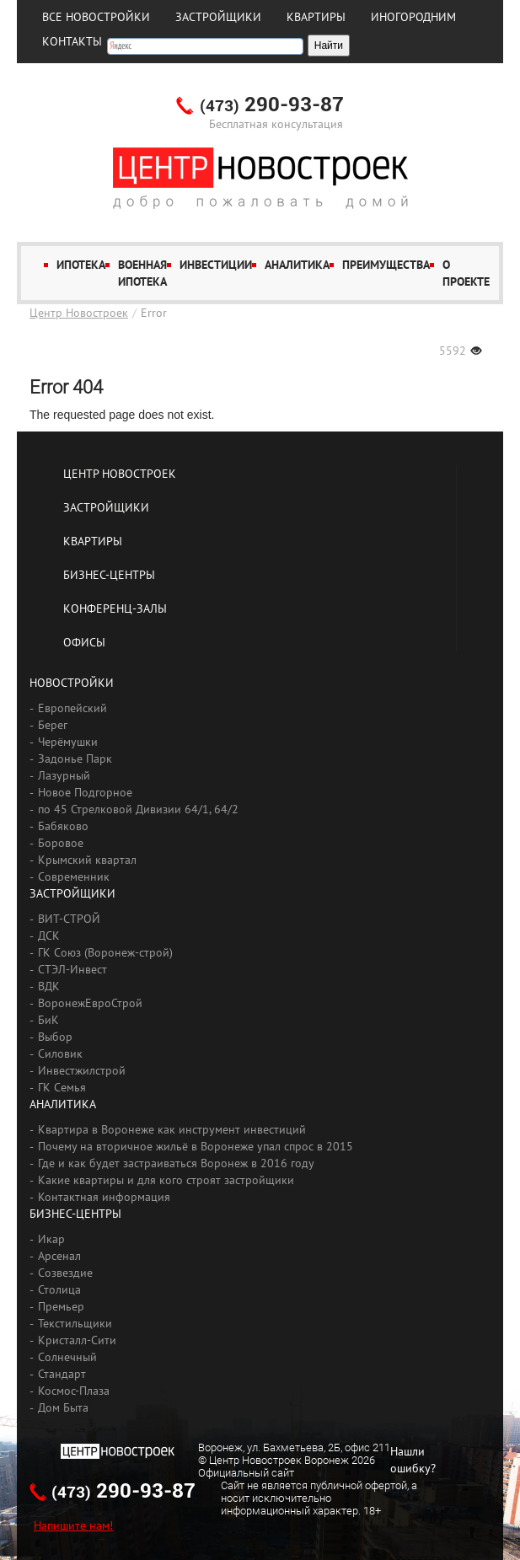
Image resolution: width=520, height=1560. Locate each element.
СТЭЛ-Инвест (72, 969)
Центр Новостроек (78, 312)
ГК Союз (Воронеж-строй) (105, 952)
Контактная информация (104, 1196)
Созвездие (65, 1272)
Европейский (72, 708)
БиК (48, 1019)
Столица (59, 1289)
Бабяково (63, 826)
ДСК (49, 935)
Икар (51, 1238)
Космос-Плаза (74, 1390)
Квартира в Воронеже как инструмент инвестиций (172, 1129)
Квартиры (316, 16)
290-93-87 (272, 105)
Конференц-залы (115, 608)
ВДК (49, 986)
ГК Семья (62, 1087)
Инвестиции (216, 264)
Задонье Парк (75, 758)
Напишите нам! (73, 1525)
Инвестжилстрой (82, 1070)
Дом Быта (63, 1407)
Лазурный (64, 775)
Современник (74, 876)
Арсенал (59, 1255)
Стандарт (62, 1373)
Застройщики (218, 16)
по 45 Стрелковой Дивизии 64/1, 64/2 (138, 809)
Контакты (72, 41)
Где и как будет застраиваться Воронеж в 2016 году (176, 1163)
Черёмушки (68, 741)
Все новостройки (96, 16)
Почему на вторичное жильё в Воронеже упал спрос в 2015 (195, 1146)
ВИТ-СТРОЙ (69, 918)
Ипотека (80, 264)
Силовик (60, 1053)
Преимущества (386, 264)
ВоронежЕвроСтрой (90, 1003)
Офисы (84, 642)
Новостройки (71, 682)
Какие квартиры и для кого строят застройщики (166, 1179)
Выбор (55, 1036)
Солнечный (67, 1356)
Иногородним (413, 16)
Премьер (61, 1306)
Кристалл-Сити (77, 1340)
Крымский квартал (87, 859)
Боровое (60, 842)
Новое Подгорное (85, 792)
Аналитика (297, 264)
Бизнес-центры (109, 574)
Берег (52, 724)
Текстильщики (75, 1323)
